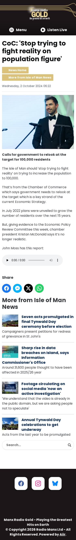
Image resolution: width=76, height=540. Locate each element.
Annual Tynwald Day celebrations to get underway (41, 424)
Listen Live (54, 29)
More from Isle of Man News (30, 77)
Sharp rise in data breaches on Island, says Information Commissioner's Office (35, 355)
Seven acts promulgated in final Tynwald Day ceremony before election (47, 321)
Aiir (62, 534)
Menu (18, 29)
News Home (18, 70)
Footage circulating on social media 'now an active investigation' (43, 388)
